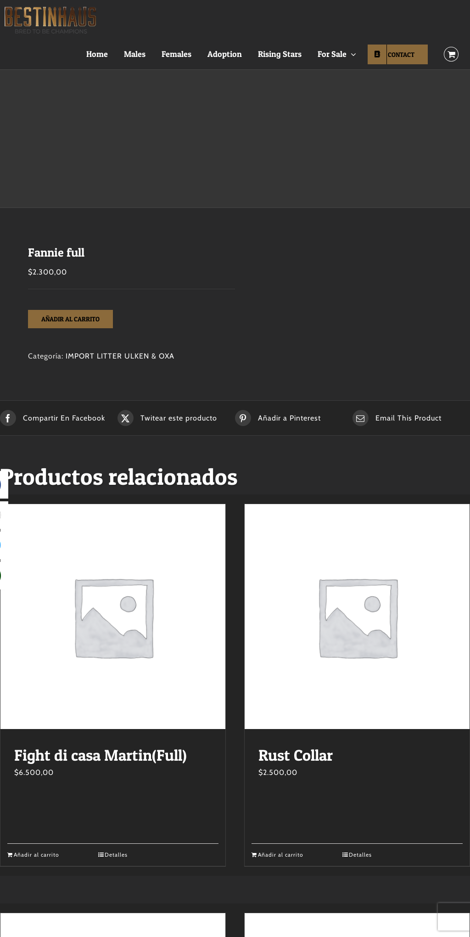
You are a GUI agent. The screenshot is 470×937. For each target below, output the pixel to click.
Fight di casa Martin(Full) (100, 755)
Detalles (116, 854)
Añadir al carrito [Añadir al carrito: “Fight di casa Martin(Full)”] (36, 854)
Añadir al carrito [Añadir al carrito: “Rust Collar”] (280, 854)
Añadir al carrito (70, 319)
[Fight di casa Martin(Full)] (112, 616)
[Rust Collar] (357, 616)
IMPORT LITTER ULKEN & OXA (120, 356)
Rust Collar (295, 755)
